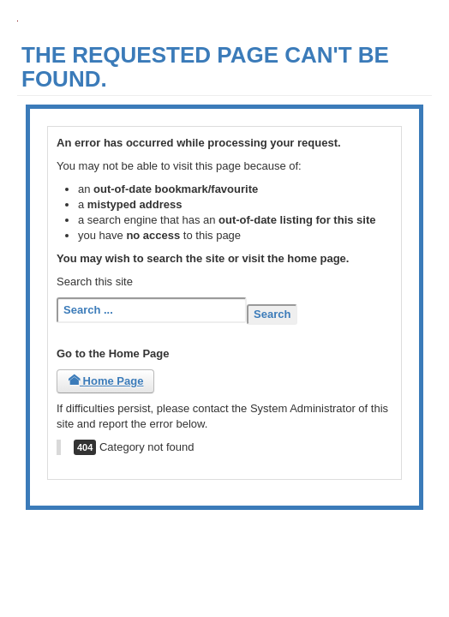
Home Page (105, 380)
